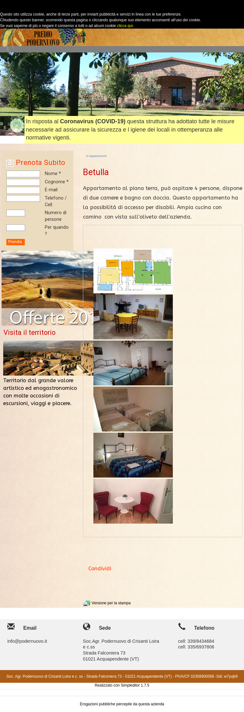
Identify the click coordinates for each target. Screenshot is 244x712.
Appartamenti (97, 156)
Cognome (55, 182)
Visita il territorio (29, 332)
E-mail (51, 190)
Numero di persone (55, 216)
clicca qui (124, 26)
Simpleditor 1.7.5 (135, 685)
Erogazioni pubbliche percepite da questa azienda (122, 704)
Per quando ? (57, 231)
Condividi (99, 569)
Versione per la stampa (107, 603)
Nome (51, 173)
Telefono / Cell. (56, 201)
